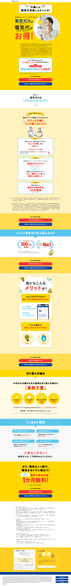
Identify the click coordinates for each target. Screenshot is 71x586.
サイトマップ (13, 574)
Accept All (62, 581)
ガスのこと (24, 574)
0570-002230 (23, 553)
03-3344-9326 (24, 561)
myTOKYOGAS (34, 574)
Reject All (62, 579)
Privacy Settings (62, 577)
